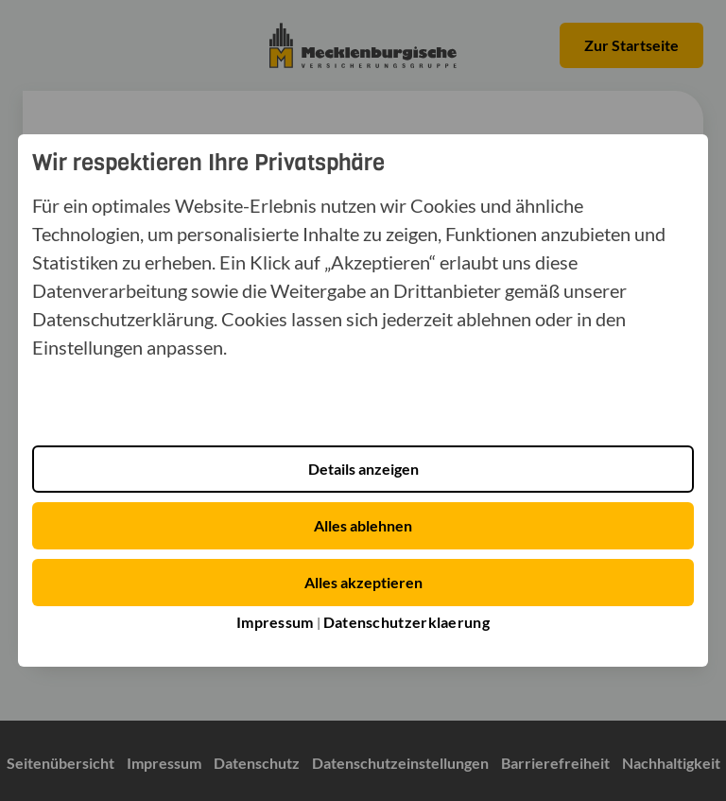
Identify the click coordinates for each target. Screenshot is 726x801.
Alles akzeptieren (363, 582)
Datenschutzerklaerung (406, 622)
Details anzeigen (363, 469)
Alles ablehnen (363, 525)
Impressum (275, 622)
